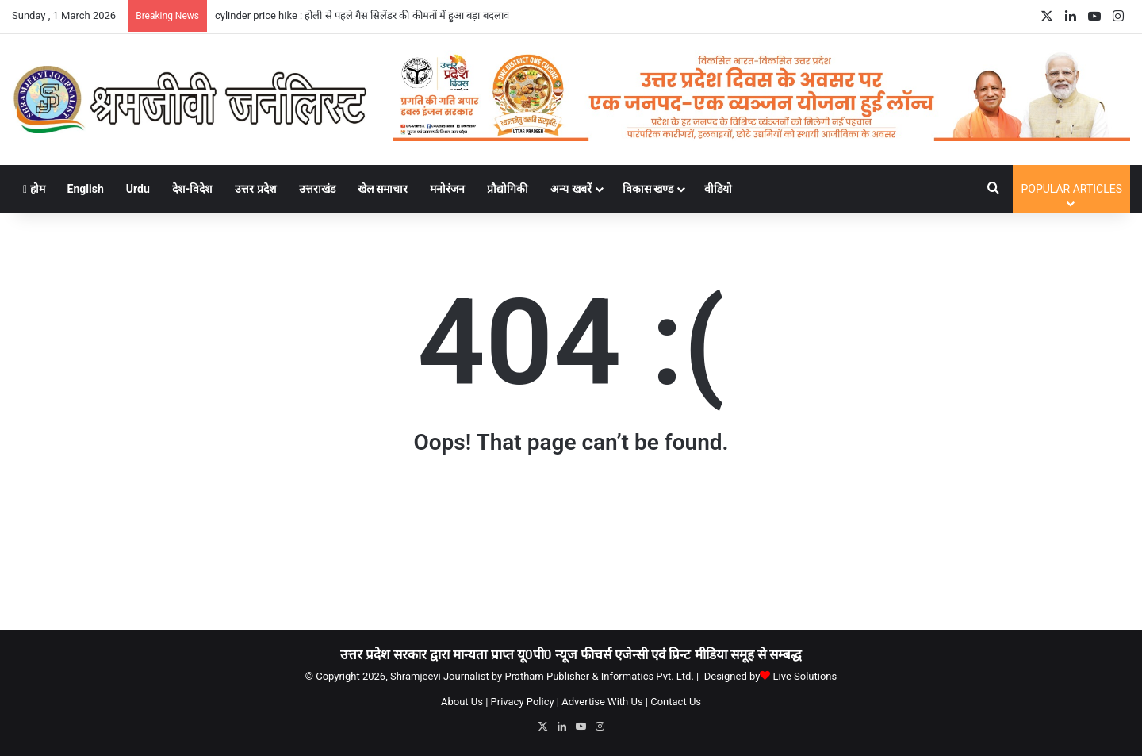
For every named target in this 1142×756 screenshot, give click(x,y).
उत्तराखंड (317, 188)
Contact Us (675, 702)
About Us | (464, 702)
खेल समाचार (383, 188)
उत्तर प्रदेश (255, 188)
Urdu (138, 188)
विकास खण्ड (648, 188)
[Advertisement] (571, 549)
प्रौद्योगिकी (507, 188)
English (85, 188)
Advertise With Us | (604, 702)
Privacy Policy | (525, 702)
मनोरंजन (447, 188)
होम (34, 188)
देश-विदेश (192, 188)
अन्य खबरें (570, 188)
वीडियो (718, 188)
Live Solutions (805, 676)
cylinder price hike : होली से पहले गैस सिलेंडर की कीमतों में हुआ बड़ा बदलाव (362, 15)
